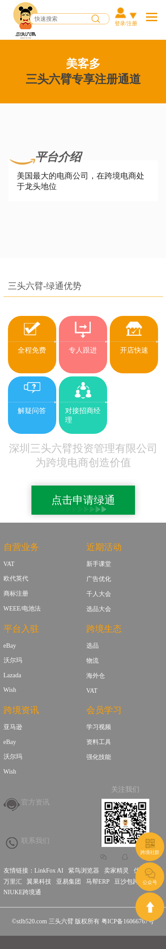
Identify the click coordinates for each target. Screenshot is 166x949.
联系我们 (35, 840)
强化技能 (98, 757)
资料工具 (98, 742)
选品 (92, 645)
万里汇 (13, 881)
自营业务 (21, 547)
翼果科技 (39, 881)
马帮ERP (98, 881)
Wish (10, 690)
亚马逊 (13, 727)
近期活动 (104, 547)
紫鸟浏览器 (83, 870)
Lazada (12, 675)
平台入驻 (21, 629)
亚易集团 (68, 881)
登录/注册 (126, 23)
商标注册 (16, 593)
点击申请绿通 (83, 500)
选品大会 (98, 609)
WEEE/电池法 (22, 608)
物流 (92, 660)
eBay (10, 645)
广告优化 (98, 579)
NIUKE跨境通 (23, 892)
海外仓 (95, 675)
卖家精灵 (116, 870)
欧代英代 (16, 578)
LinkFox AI (49, 870)
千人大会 (98, 594)
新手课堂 (98, 564)
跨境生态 (104, 629)
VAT (9, 564)
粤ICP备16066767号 (127, 921)
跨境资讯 (21, 710)
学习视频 (98, 727)
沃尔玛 (13, 660)
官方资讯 (35, 802)
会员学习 (104, 710)
